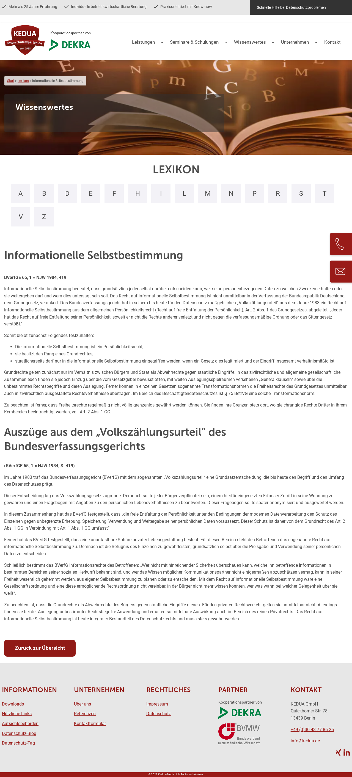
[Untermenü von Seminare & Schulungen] (225, 42)
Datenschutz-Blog (19, 733)
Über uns (82, 704)
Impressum (157, 704)
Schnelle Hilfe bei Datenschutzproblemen (291, 7)
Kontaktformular (90, 723)
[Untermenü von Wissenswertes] (273, 42)
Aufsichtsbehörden (20, 723)
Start (10, 81)
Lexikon (23, 81)
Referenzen (85, 713)
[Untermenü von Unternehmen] (316, 42)
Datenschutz (158, 713)
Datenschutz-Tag (18, 743)
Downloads (13, 704)
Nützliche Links (17, 713)
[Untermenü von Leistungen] (162, 42)
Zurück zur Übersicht (40, 648)
